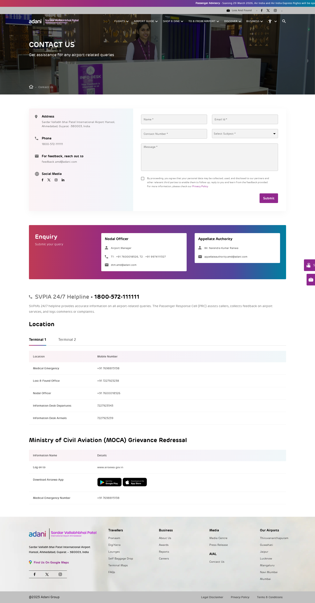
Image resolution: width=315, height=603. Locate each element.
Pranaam (114, 538)
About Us (165, 538)
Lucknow (266, 558)
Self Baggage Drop (120, 558)
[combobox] (245, 133)
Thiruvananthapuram (274, 538)
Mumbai (265, 579)
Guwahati (266, 545)
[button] (121, 21)
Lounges (114, 551)
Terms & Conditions (270, 597)
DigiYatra (114, 545)
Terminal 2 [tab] (67, 339)
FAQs (111, 572)
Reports (164, 551)
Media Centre (218, 538)
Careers (164, 558)
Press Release (218, 545)
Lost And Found (239, 10)
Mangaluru (267, 565)
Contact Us (216, 561)
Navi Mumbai (269, 572)
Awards (164, 545)
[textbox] (245, 133)
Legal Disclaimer (212, 597)
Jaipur (264, 551)
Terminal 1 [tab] (37, 339)
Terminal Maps (118, 565)
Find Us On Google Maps (49, 562)
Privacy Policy (200, 186)
